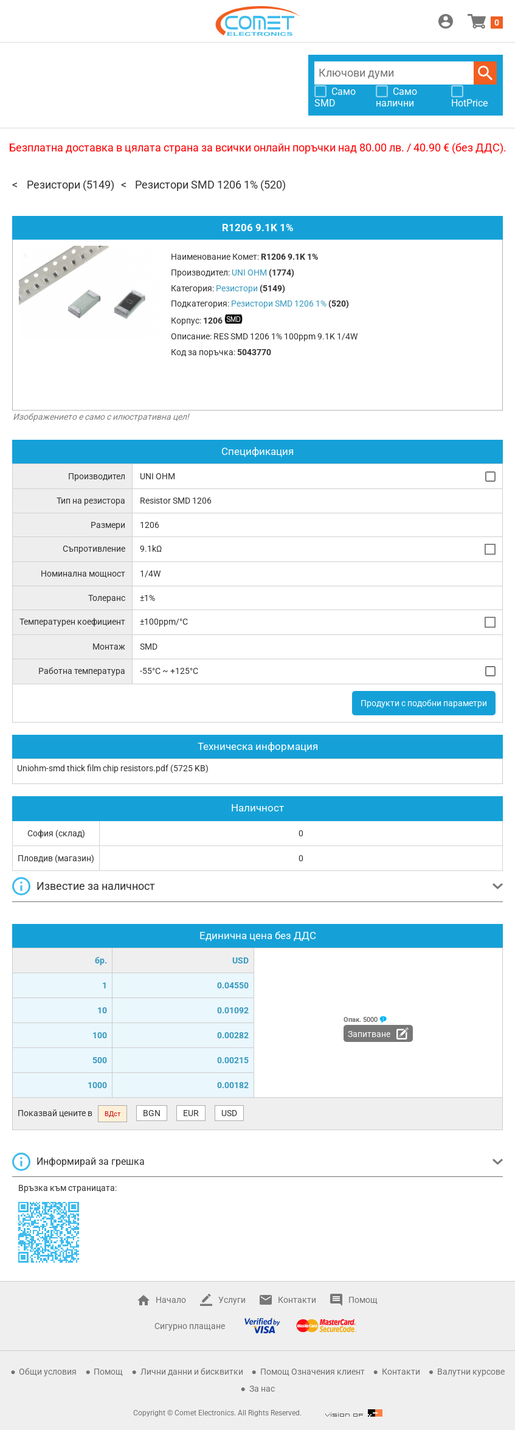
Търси (485, 73)
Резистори (53, 184)
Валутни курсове (471, 1371)
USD (229, 1113)
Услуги (232, 1300)
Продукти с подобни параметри (424, 703)
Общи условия (48, 1371)
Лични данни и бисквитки (191, 1371)
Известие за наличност (95, 886)
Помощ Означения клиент (312, 1371)
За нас (262, 1389)
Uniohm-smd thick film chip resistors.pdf (92, 768)
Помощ (363, 1300)
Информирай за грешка (90, 1161)
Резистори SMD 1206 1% (196, 184)
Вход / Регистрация (445, 21)
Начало (171, 1300)
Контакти (297, 1300)
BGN (152, 1113)
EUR (191, 1113)
